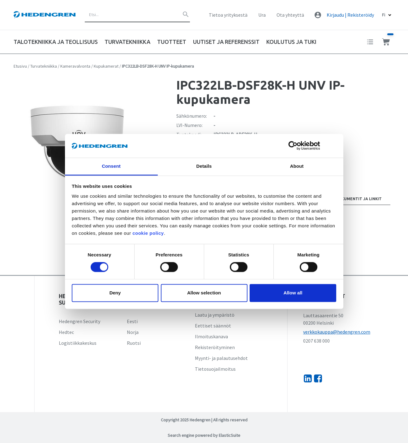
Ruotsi (134, 343)
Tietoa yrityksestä (228, 15)
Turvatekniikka (43, 66)
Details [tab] (204, 166)
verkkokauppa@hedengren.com (336, 332)
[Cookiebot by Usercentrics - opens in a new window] (298, 145)
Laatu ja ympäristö (214, 315)
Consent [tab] (111, 166)
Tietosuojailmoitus (215, 369)
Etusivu (20, 66)
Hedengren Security (79, 321)
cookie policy (148, 233)
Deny (115, 292)
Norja (133, 332)
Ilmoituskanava (211, 336)
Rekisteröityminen (215, 347)
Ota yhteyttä (290, 15)
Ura (262, 15)
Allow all (293, 292)
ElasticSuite (229, 435)
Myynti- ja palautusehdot (221, 358)
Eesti (132, 321)
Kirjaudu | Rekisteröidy (350, 15)
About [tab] (297, 166)
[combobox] (137, 14)
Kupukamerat (106, 66)
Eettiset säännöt (213, 326)
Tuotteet (171, 42)
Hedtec (66, 332)
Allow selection (204, 292)
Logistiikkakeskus (78, 343)
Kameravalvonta (75, 66)
